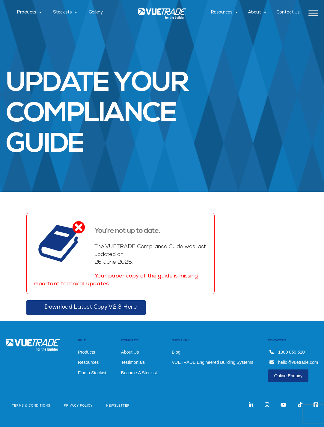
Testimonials (133, 362)
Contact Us (288, 12)
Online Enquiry (288, 375)
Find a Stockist (92, 372)
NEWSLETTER (117, 405)
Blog (176, 351)
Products (29, 13)
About (257, 13)
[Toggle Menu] (313, 13)
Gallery (96, 12)
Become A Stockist (139, 372)
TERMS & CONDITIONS (31, 405)
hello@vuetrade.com (293, 362)
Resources (225, 13)
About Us (130, 351)
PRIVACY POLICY (78, 405)
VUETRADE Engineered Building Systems (212, 362)
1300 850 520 (287, 351)
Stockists (65, 13)
